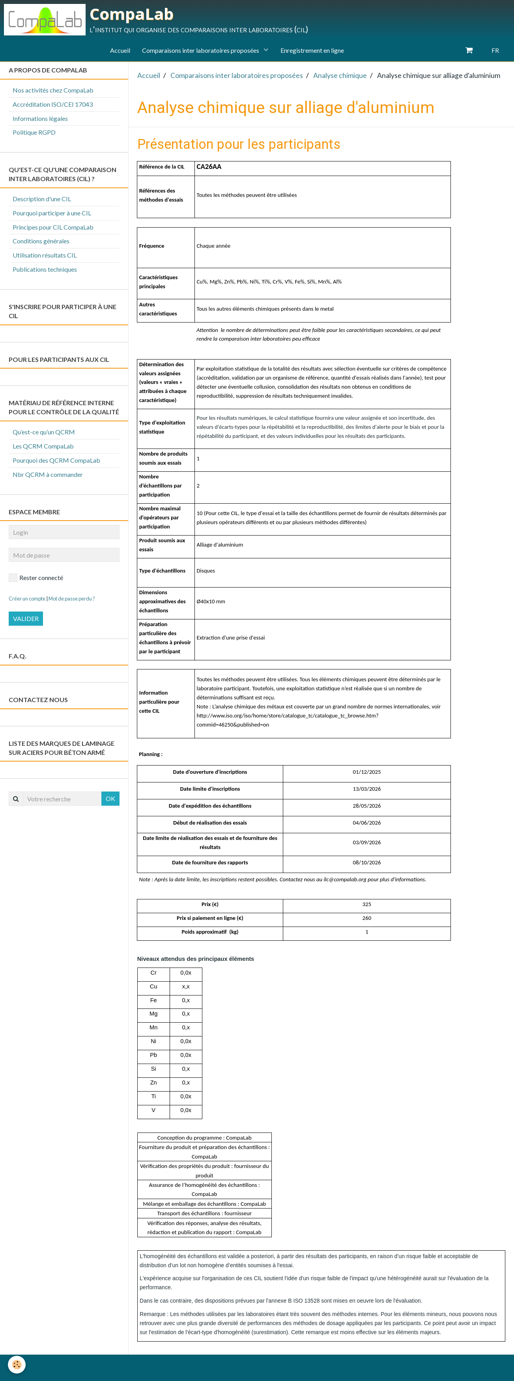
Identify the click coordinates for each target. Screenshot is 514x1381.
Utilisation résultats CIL (45, 255)
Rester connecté (36, 577)
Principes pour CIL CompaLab (53, 227)
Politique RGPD (34, 132)
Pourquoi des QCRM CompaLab (56, 460)
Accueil (120, 50)
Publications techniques (45, 269)
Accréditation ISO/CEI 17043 (53, 104)
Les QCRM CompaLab (43, 446)
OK (110, 798)
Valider (26, 618)
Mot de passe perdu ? (72, 598)
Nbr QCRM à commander (48, 474)
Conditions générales (41, 241)
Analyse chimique (340, 75)
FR (495, 50)
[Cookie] (17, 1365)
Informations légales (40, 118)
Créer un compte (27, 598)
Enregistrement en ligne (312, 50)
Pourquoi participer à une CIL (52, 213)
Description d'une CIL (42, 198)
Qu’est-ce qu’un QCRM (44, 432)
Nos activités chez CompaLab (53, 90)
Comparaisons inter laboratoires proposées (201, 50)
